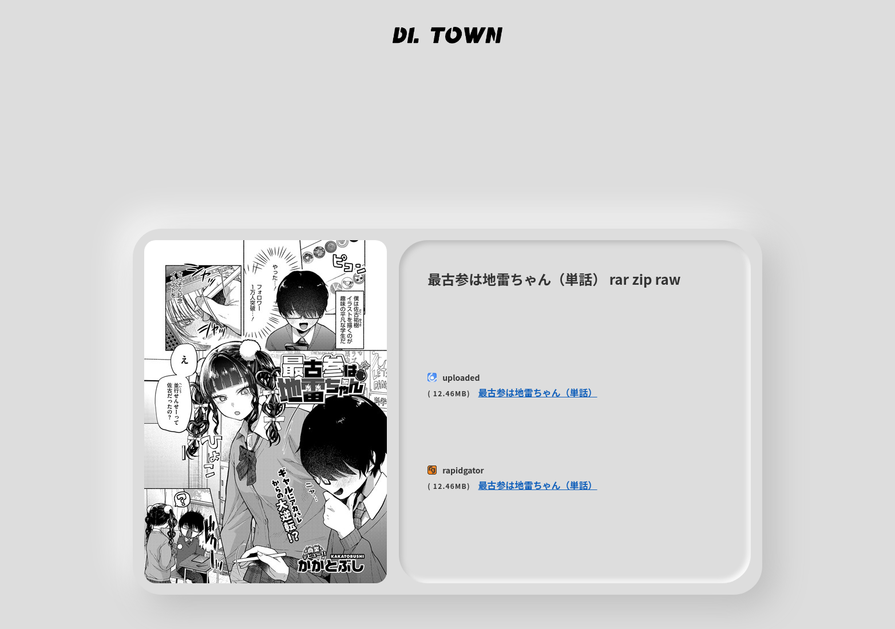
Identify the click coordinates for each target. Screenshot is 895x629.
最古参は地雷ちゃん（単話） (537, 392)
